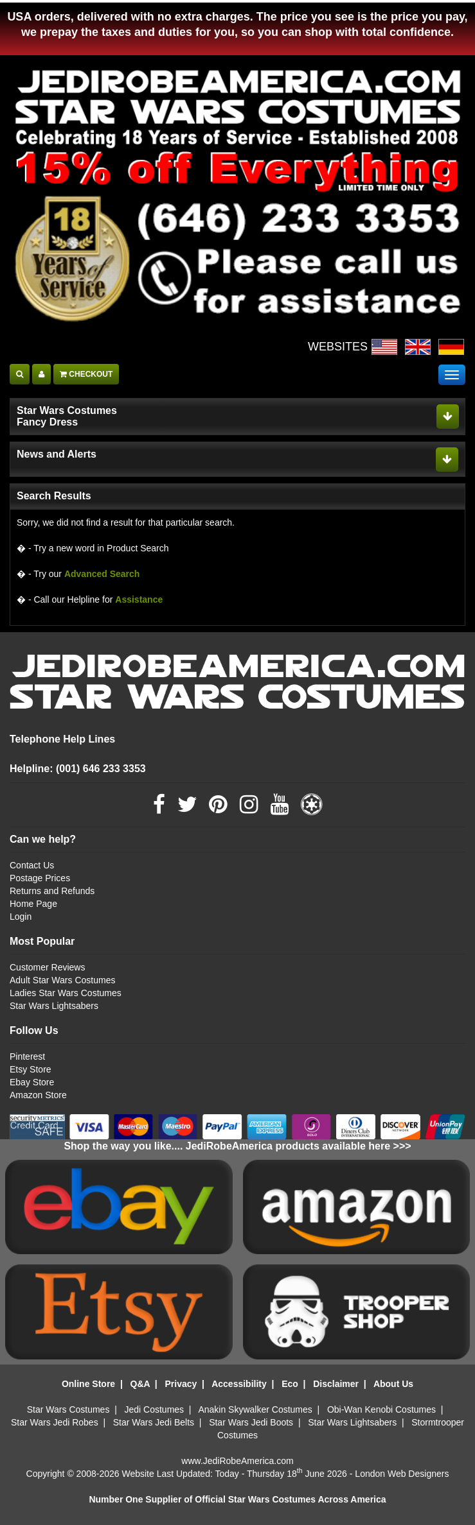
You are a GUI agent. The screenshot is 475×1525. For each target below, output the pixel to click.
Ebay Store (32, 1082)
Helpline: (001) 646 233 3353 (78, 768)
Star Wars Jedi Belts (153, 1422)
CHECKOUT (86, 374)
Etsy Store (30, 1069)
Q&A (140, 1384)
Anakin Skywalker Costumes (255, 1409)
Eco (290, 1384)
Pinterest (27, 1056)
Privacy (181, 1384)
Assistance (139, 599)
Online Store (88, 1384)
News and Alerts (56, 454)
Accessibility (239, 1384)
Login (20, 916)
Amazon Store (38, 1095)
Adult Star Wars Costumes (62, 980)
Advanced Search (102, 574)
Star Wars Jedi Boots (251, 1422)
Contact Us (32, 865)
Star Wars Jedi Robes (54, 1422)
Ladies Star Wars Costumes (65, 993)
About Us (393, 1384)
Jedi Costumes (154, 1409)
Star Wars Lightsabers (54, 1006)
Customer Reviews (47, 967)
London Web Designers (402, 1474)
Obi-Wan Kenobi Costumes (381, 1409)
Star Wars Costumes (68, 1409)
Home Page (33, 904)
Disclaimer (336, 1384)
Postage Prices (40, 878)
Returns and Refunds (52, 891)
